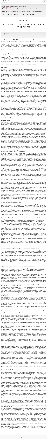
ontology (31, 8)
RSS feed (13, 437)
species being (36, 8)
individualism (17, 8)
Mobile (32, 437)
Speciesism (6, 34)
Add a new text (37, 437)
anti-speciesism (8, 8)
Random (8, 437)
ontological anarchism (25, 8)
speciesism (41, 8)
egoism (13, 8)
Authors (19, 437)
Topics (23, 437)
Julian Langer (8, 7)
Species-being (6, 33)
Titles (16, 437)
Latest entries (27, 437)
